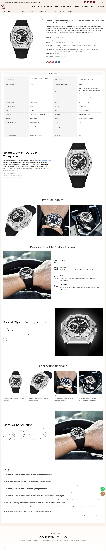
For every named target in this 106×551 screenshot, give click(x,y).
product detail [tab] (53, 73)
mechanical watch (46, 160)
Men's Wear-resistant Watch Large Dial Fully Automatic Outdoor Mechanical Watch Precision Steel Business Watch (40, 11)
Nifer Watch (4, 11)
